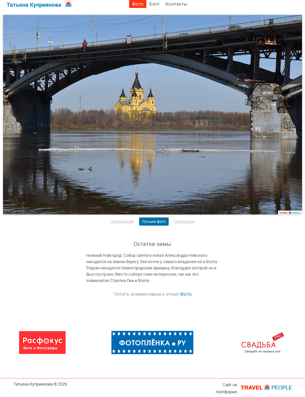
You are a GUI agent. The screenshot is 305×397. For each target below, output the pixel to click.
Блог (154, 4)
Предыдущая (122, 221)
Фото (138, 4)
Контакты (176, 4)
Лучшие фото (154, 221)
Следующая (184, 221)
